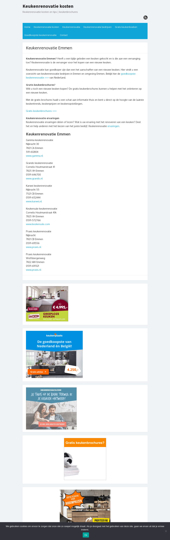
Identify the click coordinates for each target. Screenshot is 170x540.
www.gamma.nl (34, 155)
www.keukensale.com (38, 224)
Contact (64, 35)
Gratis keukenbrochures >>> (41, 110)
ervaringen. (113, 126)
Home (27, 27)
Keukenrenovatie (71, 27)
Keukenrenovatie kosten (48, 6)
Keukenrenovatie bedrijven (98, 27)
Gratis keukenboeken (126, 27)
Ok (85, 535)
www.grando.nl (34, 178)
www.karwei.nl (34, 201)
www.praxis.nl (33, 247)
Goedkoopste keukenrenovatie (40, 35)
